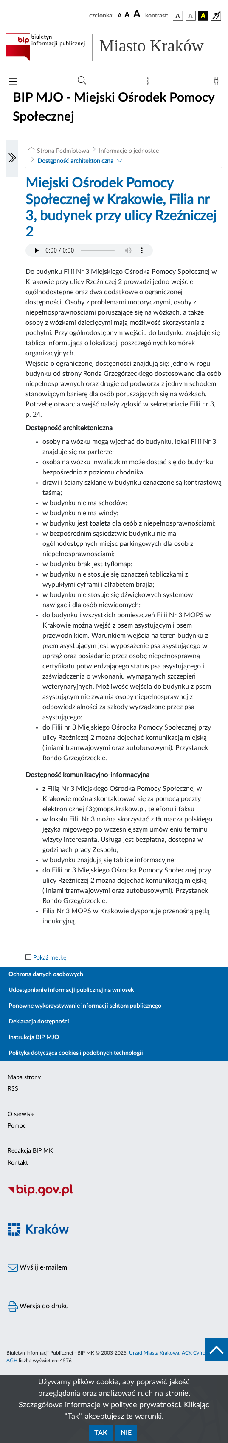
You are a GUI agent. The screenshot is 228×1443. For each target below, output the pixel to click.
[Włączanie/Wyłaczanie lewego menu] (12, 158)
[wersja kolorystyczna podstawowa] (177, 15)
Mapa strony (24, 1077)
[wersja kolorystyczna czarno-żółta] (203, 15)
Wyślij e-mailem (37, 1268)
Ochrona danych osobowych (45, 974)
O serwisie (21, 1114)
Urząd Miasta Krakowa (154, 1352)
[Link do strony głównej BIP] (114, 47)
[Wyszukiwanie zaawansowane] (82, 81)
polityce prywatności (145, 1405)
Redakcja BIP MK (30, 1151)
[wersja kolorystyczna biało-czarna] (190, 15)
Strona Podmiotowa (63, 151)
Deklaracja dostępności (38, 1022)
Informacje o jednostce (129, 151)
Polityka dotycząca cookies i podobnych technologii (75, 1053)
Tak (100, 1432)
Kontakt (18, 1163)
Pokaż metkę (49, 958)
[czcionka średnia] (127, 15)
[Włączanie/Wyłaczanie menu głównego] (12, 82)
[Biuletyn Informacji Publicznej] (114, 1195)
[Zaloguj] (218, 83)
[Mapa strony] (149, 83)
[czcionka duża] (138, 14)
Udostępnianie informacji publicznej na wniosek (71, 990)
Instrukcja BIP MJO (33, 1037)
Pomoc (17, 1126)
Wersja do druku (38, 1306)
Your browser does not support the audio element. (89, 250)
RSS (13, 1089)
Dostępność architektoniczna (75, 161)
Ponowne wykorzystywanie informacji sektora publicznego (84, 1006)
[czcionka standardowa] (120, 15)
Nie (126, 1432)
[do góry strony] (216, 1349)
